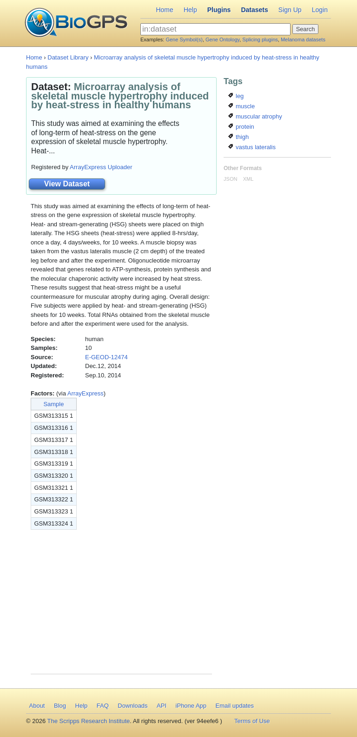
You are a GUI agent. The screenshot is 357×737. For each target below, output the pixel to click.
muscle (241, 106)
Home (164, 9)
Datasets (254, 9)
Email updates (235, 705)
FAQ (103, 705)
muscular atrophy (255, 116)
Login (320, 9)
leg (236, 95)
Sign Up (290, 9)
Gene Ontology (222, 39)
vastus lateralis (252, 147)
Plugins (219, 9)
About (37, 705)
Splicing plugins (260, 39)
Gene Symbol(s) (183, 39)
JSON (230, 179)
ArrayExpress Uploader (101, 167)
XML (248, 179)
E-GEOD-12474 (106, 357)
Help (190, 9)
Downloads (132, 705)
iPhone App (191, 705)
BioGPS (76, 23)
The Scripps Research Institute (88, 720)
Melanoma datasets (303, 39)
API (161, 705)
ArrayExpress (85, 393)
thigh (238, 136)
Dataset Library (67, 57)
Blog (60, 705)
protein (241, 126)
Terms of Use (252, 720)
